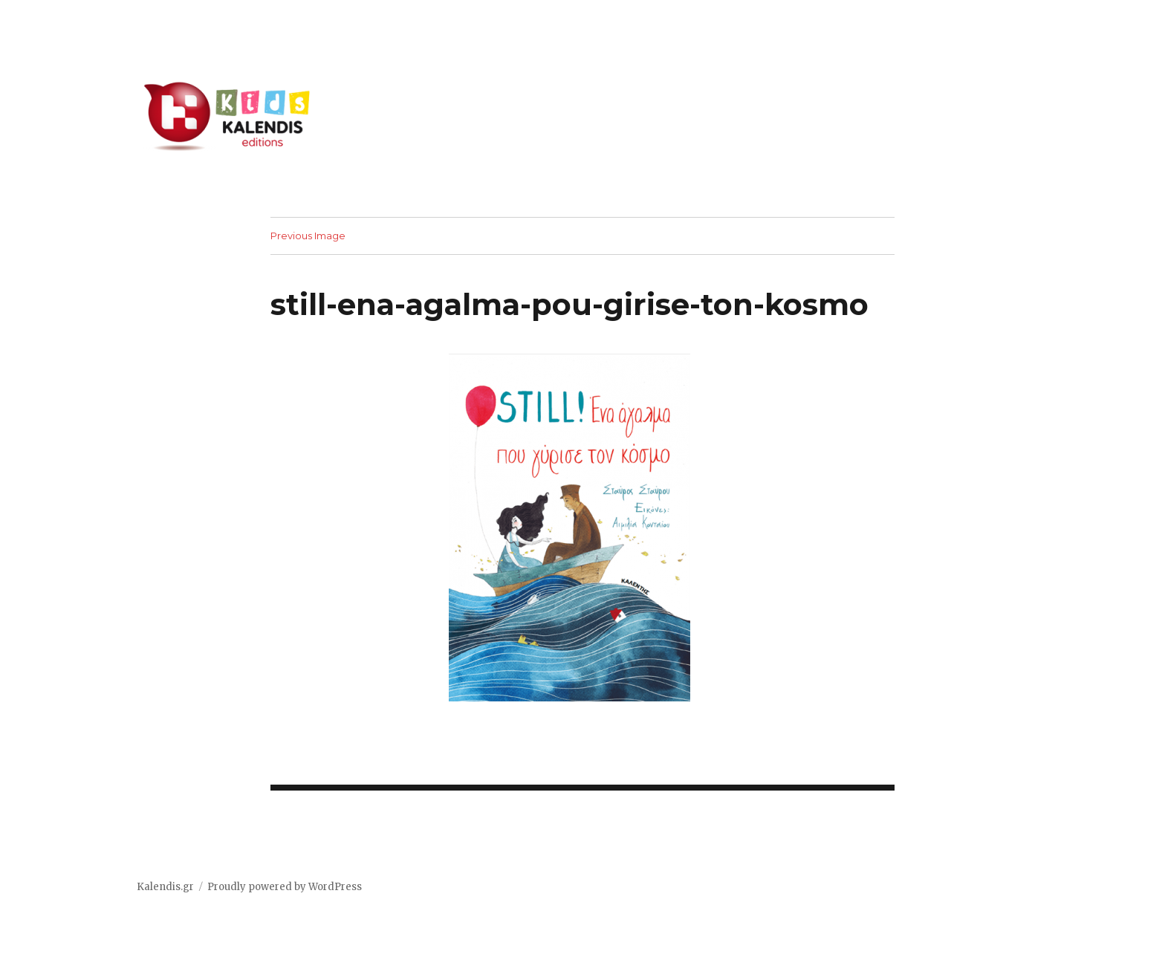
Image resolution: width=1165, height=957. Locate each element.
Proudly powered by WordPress (284, 886)
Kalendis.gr (165, 886)
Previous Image (307, 235)
